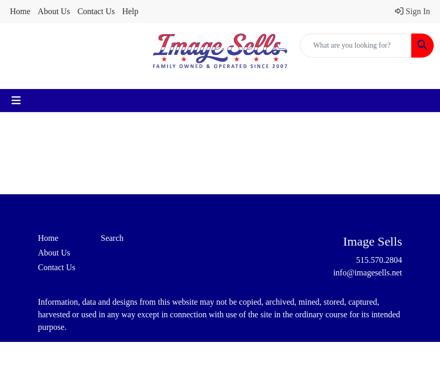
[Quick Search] (356, 46)
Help (130, 11)
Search (112, 238)
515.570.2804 (379, 260)
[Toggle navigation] (16, 100)
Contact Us (96, 11)
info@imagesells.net (367, 272)
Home (20, 11)
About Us (54, 11)
